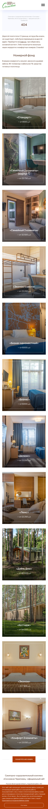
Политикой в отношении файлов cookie (15, 800)
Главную (22, 42)
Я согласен (24, 805)
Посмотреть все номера (24, 759)
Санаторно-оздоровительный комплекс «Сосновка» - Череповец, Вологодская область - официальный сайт (14, 5)
